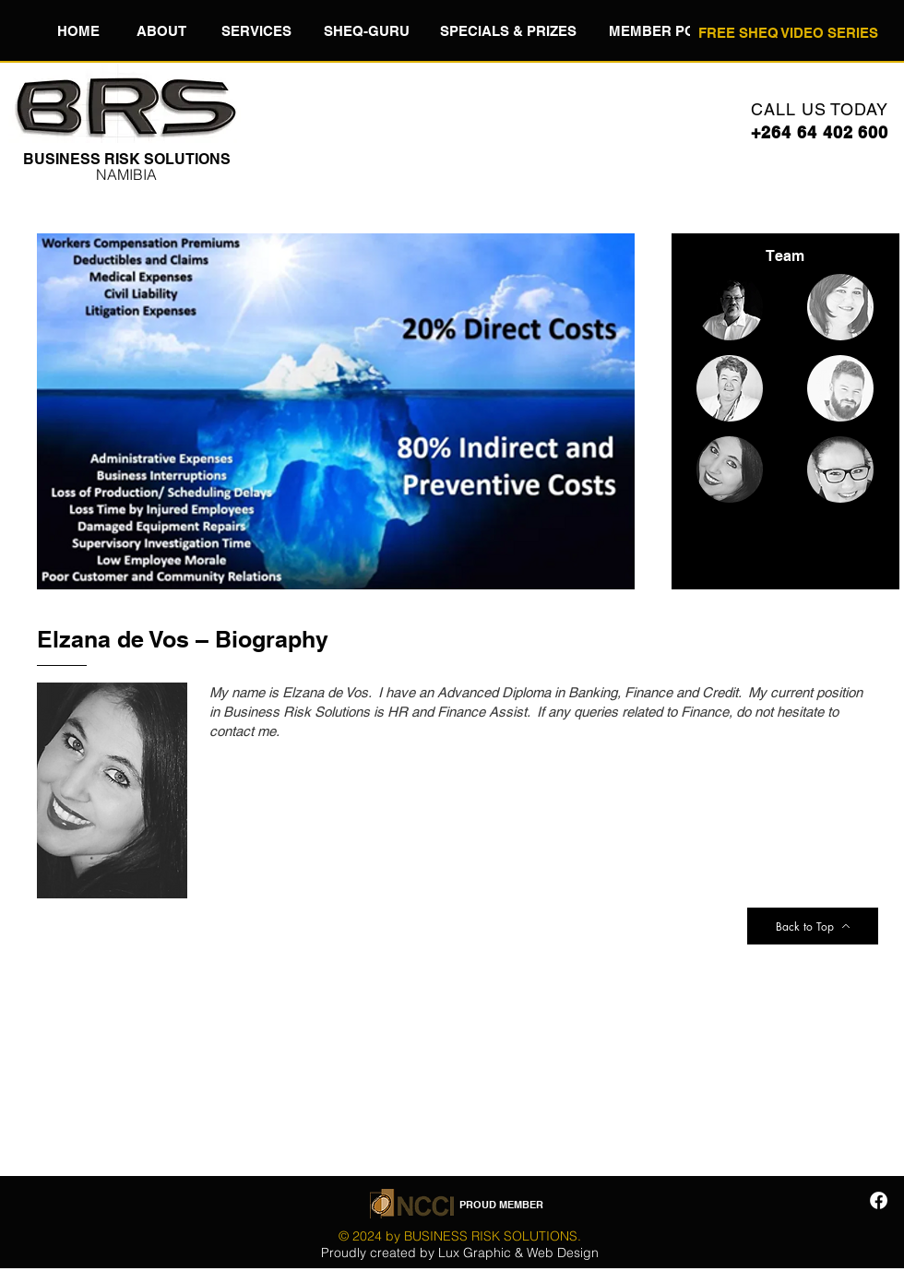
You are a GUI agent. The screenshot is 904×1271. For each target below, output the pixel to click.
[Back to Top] (812, 926)
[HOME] (78, 30)
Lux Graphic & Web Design (518, 1252)
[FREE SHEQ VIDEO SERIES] (788, 32)
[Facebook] (878, 1200)
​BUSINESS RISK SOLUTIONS (127, 159)
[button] (161, 30)
